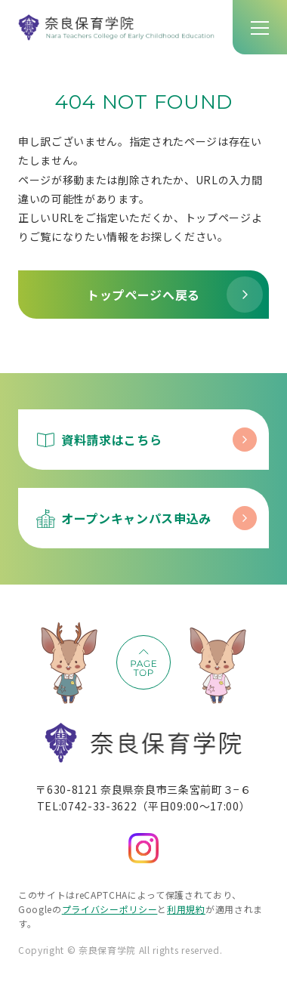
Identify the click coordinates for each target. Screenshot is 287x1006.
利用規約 (186, 909)
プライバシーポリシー (110, 909)
